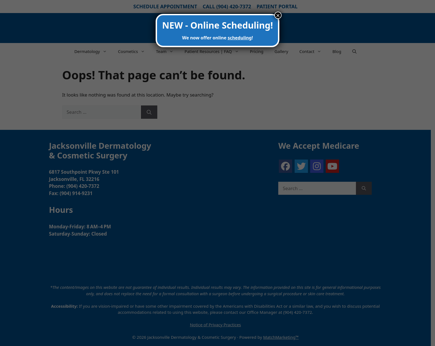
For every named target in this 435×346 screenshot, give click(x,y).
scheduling (239, 38)
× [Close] (278, 15)
